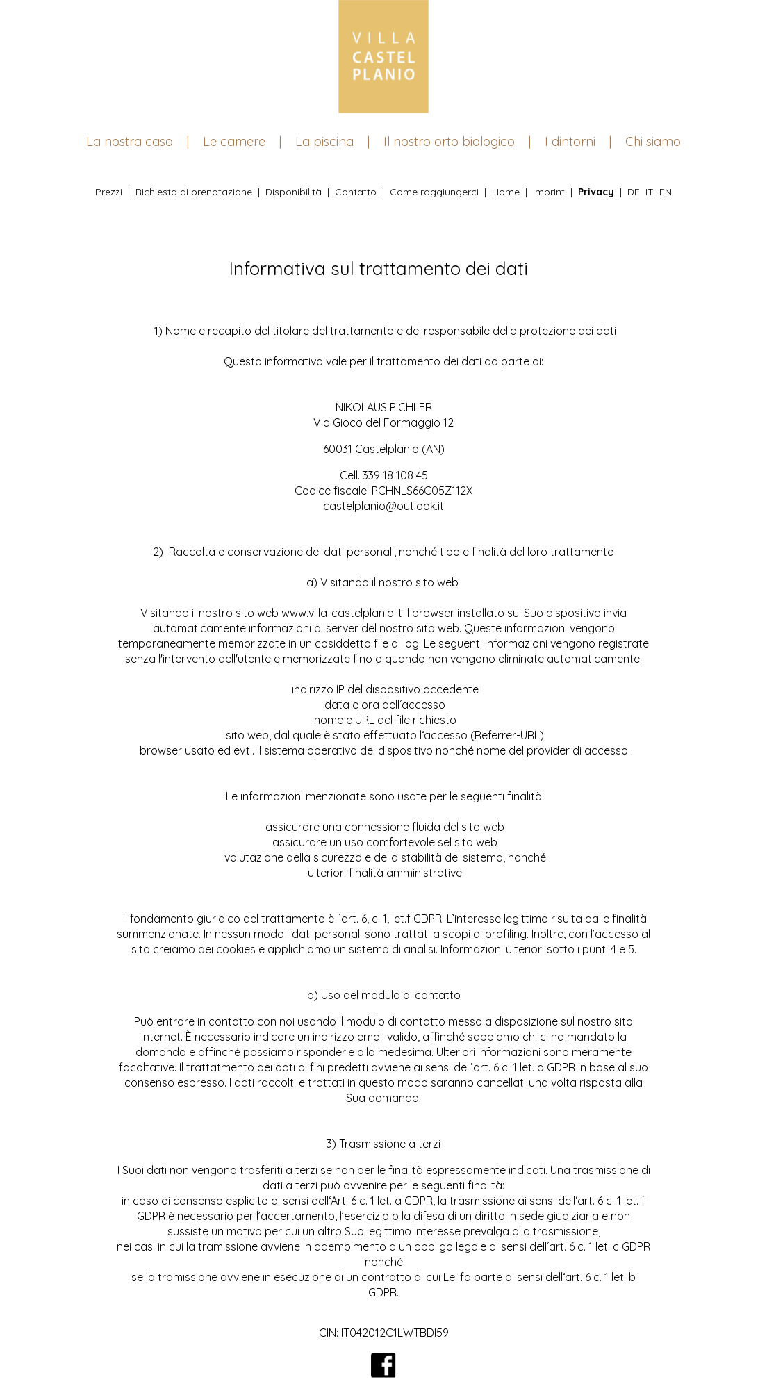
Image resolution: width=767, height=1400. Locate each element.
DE (633, 192)
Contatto (356, 192)
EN (665, 192)
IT (649, 192)
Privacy (596, 192)
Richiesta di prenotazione (193, 192)
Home (506, 192)
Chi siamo (653, 141)
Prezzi (108, 192)
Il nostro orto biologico (449, 141)
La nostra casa (129, 141)
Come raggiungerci (434, 192)
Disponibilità (293, 192)
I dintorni (570, 141)
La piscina (324, 141)
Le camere (234, 141)
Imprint (549, 192)
